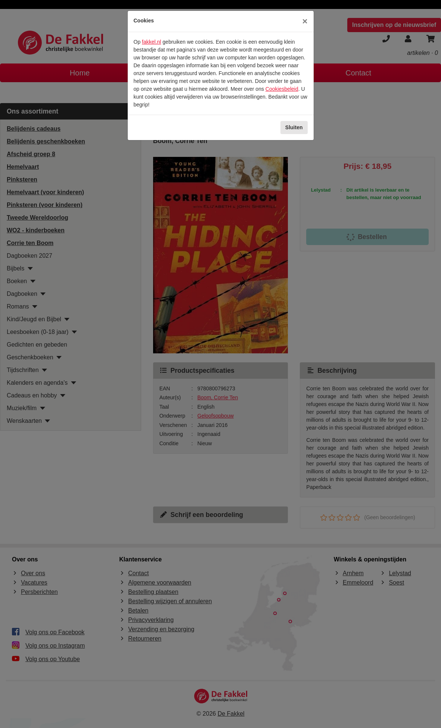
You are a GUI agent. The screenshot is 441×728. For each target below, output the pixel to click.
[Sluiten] (304, 21)
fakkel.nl (151, 42)
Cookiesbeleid (281, 89)
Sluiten (294, 127)
